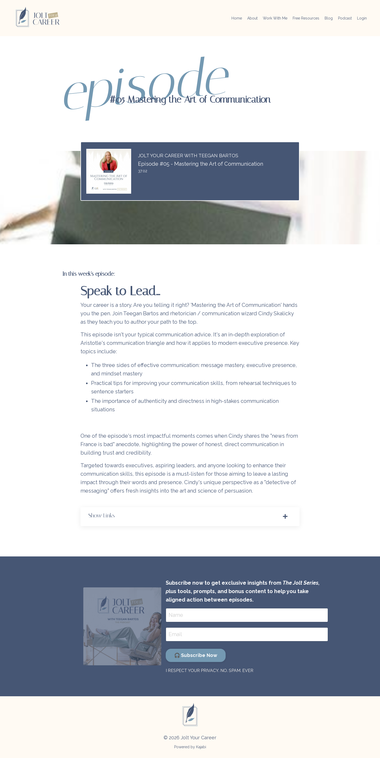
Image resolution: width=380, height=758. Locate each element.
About (252, 18)
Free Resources (306, 18)
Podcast (345, 18)
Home (236, 18)
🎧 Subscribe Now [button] (195, 655)
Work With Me (275, 18)
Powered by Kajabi (190, 747)
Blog (329, 18)
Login (362, 18)
